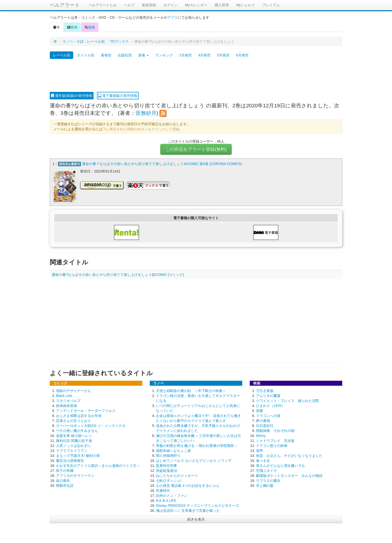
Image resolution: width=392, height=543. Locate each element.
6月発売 (242, 55)
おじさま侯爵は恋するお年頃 (79, 416)
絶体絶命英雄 (66, 406)
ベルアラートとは (102, 5)
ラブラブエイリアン (72, 451)
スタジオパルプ (68, 401)
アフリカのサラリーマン (75, 476)
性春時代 (163, 491)
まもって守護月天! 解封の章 (78, 456)
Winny (261, 436)
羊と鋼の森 (265, 486)
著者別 (106, 55)
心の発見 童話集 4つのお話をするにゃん (188, 486)
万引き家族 (265, 391)
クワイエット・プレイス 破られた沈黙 (287, 401)
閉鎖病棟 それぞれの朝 (275, 431)
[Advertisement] (196, 75)
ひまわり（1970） (270, 406)
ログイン (171, 5)
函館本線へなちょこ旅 (173, 451)
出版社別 (125, 55)
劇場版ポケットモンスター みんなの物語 (289, 476)
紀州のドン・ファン (172, 496)
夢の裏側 (263, 421)
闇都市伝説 (65, 486)
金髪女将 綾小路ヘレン (74, 436)
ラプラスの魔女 (268, 481)
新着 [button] (143, 55)
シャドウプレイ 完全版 (275, 441)
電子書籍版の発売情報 (117, 96)
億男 (259, 451)
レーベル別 (61, 55)
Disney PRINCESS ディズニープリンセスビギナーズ (197, 506)
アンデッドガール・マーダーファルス (86, 411)
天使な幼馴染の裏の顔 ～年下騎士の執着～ (191, 391)
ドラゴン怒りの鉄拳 (272, 446)
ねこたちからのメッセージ (177, 476)
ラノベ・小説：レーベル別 (83, 41)
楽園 (259, 411)
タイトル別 (85, 55)
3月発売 (185, 55)
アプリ (172, 17)
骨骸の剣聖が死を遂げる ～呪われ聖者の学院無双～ (197, 446)
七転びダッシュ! (169, 481)
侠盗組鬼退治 (166, 471)
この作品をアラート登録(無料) (196, 149)
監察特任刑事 (166, 466)
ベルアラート (65, 5)
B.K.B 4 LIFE (166, 501)
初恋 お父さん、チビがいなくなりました (289, 456)
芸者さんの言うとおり (73, 421)
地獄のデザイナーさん (73, 391)
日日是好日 (265, 426)
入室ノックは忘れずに (73, 446)
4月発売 (204, 55)
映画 (72, 27)
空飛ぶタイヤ (266, 471)
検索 (89, 27)
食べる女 (263, 461)
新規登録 (149, 5)
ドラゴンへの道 (268, 416)
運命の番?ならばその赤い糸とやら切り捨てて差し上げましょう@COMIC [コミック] (118, 275)
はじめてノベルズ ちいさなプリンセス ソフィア (194, 461)
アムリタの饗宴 (268, 396)
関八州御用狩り (168, 456)
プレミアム (271, 5)
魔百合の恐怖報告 (70, 461)
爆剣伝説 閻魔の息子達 (74, 441)
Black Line (64, 396)
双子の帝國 (65, 471)
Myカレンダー (196, 5)
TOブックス (119, 41)
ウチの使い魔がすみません (77, 431)
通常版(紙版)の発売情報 (71, 96)
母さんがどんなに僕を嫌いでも (280, 466)
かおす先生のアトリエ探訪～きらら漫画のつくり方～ (98, 466)
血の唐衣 (63, 481)
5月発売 (223, 55)
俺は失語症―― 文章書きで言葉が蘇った (188, 511)
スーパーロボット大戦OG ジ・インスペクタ (91, 426)
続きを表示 (196, 519)
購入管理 (222, 5)
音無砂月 (146, 113)
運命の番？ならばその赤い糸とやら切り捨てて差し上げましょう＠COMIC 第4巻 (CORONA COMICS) (162, 164)
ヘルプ (129, 5)
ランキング (164, 55)
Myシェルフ (245, 5)
